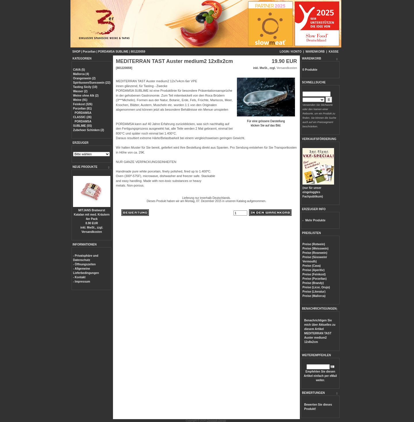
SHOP (76, 51)
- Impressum (81, 281)
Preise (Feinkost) (314, 274)
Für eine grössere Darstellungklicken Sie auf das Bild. (266, 121)
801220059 (138, 51)
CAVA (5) (79, 69)
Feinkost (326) (82, 104)
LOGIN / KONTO (291, 51)
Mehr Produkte (315, 220)
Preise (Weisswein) (315, 248)
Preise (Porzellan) (314, 278)
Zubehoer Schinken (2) (88, 130)
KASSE (333, 51)
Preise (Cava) (311, 265)
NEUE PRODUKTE (84, 166)
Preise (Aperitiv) (313, 270)
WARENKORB (315, 51)
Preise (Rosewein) (314, 252)
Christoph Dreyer (216, 420)
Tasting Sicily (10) (85, 87)
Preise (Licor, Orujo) (316, 287)
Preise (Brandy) (313, 283)
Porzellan (89, 51)
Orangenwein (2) (84, 78)
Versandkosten (91, 231)
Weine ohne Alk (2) (86, 95)
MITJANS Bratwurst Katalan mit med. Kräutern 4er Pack (92, 214)
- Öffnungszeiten (84, 264)
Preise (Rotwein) (313, 244)
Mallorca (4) (81, 74)
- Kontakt (79, 277)
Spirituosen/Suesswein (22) (91, 82)
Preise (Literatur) (313, 291)
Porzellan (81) (82, 108)
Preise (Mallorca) (313, 296)
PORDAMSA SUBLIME (113, 51)
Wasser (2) (80, 91)
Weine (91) (80, 99)
